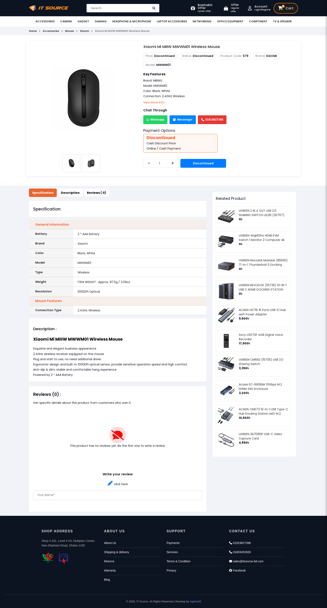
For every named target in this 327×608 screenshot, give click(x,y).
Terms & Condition (178, 561)
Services (172, 552)
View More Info (154, 102)
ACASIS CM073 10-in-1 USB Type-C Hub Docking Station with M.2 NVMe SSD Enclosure (263, 413)
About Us (110, 543)
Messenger (182, 119)
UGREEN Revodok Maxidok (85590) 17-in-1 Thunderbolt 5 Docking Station (263, 264)
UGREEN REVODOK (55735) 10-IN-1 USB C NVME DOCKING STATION (263, 287)
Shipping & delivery (116, 552)
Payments (173, 543)
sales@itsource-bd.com (246, 561)
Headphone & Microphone (131, 21)
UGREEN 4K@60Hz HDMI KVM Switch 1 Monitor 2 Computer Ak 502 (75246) (262, 239)
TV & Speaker (282, 21)
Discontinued (203, 163)
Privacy (171, 570)
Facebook (237, 570)
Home (33, 31)
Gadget (83, 21)
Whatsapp (155, 119)
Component (258, 21)
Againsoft (195, 601)
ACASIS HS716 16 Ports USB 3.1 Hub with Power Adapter (262, 312)
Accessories (45, 21)
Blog (107, 579)
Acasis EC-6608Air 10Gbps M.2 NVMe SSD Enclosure (260, 386)
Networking (202, 21)
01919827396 (212, 119)
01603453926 (240, 552)
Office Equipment (230, 21)
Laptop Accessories (172, 21)
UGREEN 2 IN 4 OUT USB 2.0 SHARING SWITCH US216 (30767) (261, 213)
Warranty (110, 570)
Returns (109, 561)
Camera (66, 21)
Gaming (101, 21)
